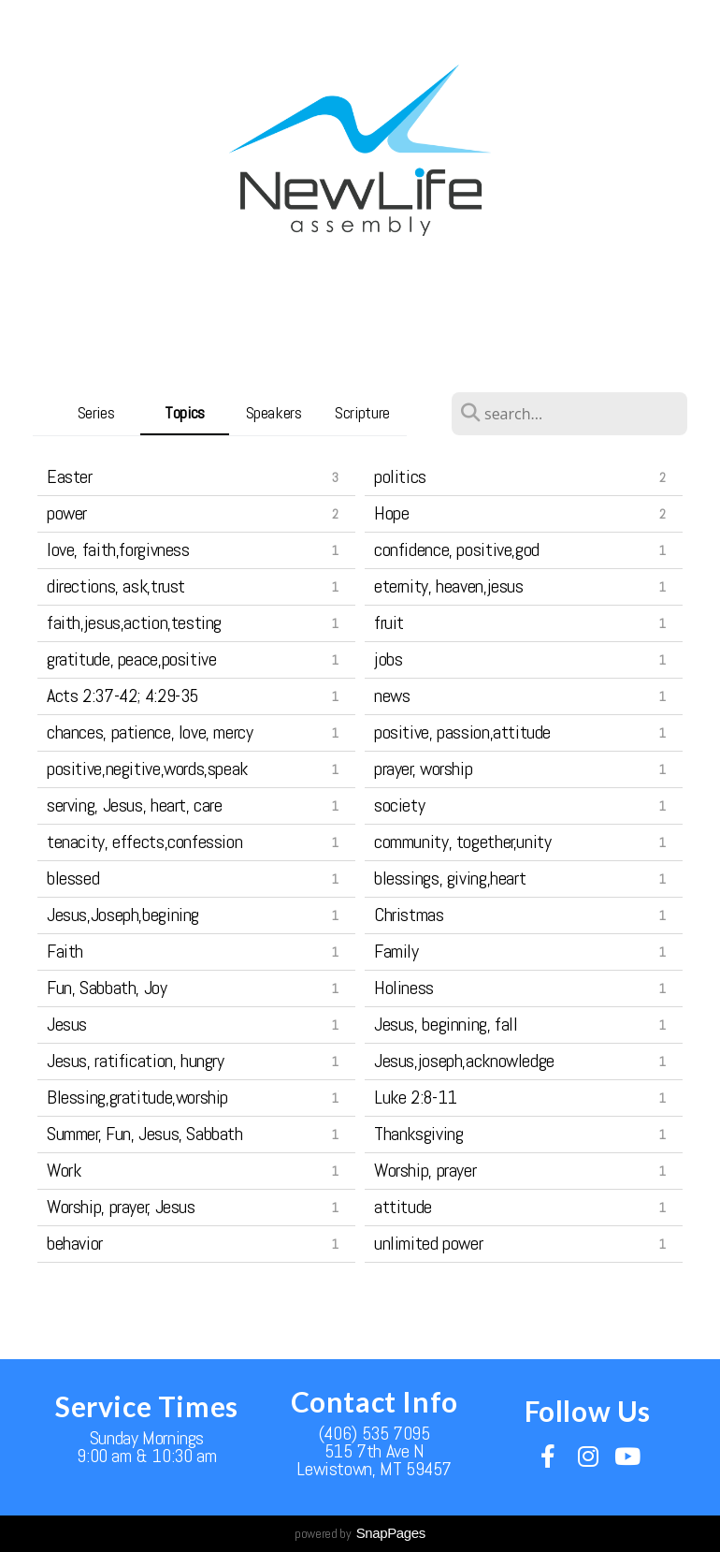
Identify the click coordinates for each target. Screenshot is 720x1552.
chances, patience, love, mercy (150, 732)
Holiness (404, 987)
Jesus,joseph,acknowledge (464, 1060)
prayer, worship (423, 768)
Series (96, 412)
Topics (185, 412)
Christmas (409, 914)
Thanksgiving (418, 1133)
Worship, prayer (425, 1170)
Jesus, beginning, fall (446, 1024)
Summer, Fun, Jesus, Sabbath (145, 1133)
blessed (73, 878)
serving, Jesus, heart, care (135, 805)
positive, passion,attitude (462, 732)
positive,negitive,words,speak (147, 768)
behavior (75, 1243)
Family (396, 951)
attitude (403, 1206)
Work (63, 1170)
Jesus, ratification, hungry (135, 1060)
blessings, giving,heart (450, 878)
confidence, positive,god (457, 549)
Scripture (362, 412)
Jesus (67, 1024)
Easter (70, 476)
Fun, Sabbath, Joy (107, 987)
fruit (389, 622)
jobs (388, 659)
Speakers (274, 412)
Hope (391, 513)
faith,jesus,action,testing (134, 622)
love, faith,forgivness (118, 549)
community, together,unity (463, 841)
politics (400, 476)
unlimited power (428, 1243)
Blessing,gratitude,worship (137, 1097)
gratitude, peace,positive (132, 659)
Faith (65, 951)
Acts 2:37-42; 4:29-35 (122, 695)
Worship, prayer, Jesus (121, 1206)
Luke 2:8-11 (415, 1097)
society (399, 805)
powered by (360, 1533)
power (67, 513)
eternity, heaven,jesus (449, 586)
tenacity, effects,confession (144, 841)
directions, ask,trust (116, 586)
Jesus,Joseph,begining (123, 914)
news (392, 695)
